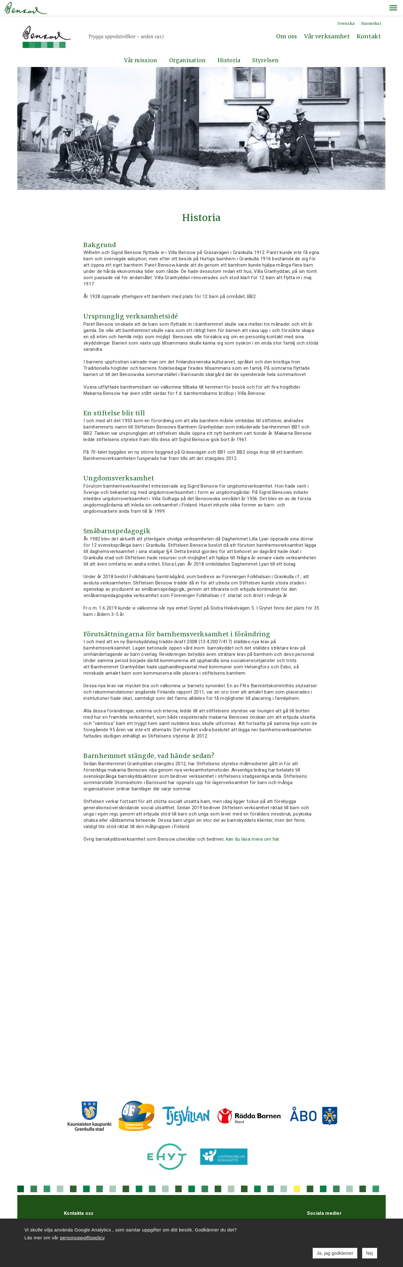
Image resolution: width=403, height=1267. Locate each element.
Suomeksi (371, 7)
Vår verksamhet (327, 20)
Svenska (346, 7)
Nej (369, 1253)
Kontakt (369, 20)
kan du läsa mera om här (252, 823)
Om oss (286, 20)
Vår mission (140, 44)
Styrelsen (265, 44)
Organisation (187, 44)
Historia (229, 44)
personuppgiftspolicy (82, 1237)
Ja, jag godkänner (335, 1253)
